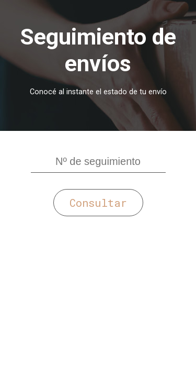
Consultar (98, 202)
